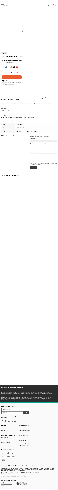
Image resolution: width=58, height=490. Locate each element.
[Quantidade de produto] (12, 72)
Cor (3, 67)
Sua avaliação (33, 138)
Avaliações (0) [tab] (25, 93)
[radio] (6, 67)
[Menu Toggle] (55, 5)
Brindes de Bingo (7, 11)
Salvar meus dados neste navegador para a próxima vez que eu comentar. (44, 164)
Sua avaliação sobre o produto (38, 143)
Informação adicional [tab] (14, 93)
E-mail (32, 158)
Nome (32, 152)
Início (2, 11)
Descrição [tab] (3, 93)
